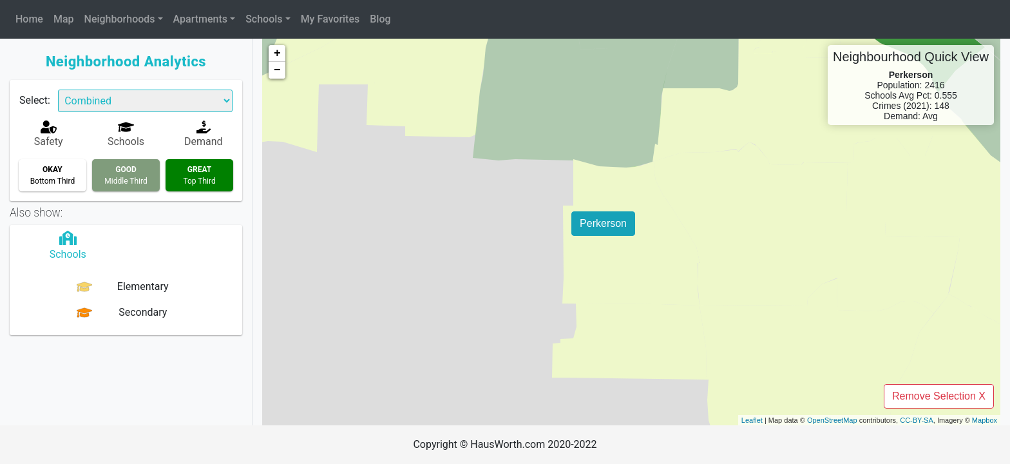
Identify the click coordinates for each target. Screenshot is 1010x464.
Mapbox (984, 420)
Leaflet (752, 420)
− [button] (277, 70)
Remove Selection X (939, 396)
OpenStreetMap (832, 420)
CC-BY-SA (916, 420)
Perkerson (603, 223)
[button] (123, 19)
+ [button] (277, 53)
